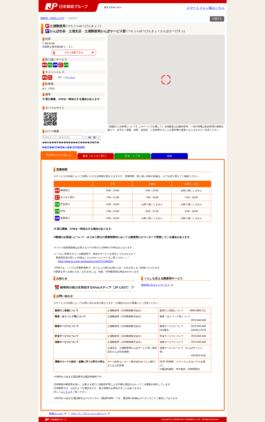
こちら (71, 77)
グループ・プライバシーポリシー (90, 413)
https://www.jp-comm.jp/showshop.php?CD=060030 (85, 261)
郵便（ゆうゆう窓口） (95, 155)
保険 (169, 155)
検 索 (92, 137)
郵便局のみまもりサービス (157, 285)
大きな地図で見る (73, 52)
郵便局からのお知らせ (59, 154)
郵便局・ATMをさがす (52, 18)
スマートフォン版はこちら (206, 8)
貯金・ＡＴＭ (132, 155)
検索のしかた (57, 413)
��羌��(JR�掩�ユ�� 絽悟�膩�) (63, 147)
